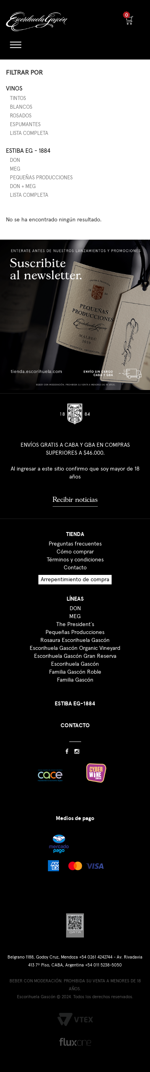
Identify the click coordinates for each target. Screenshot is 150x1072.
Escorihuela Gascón (75, 664)
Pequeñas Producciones (75, 632)
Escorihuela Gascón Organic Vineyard (75, 648)
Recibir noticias (75, 499)
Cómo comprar (75, 552)
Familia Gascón (75, 680)
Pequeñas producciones (41, 178)
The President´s (75, 624)
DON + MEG (23, 186)
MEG (15, 169)
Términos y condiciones (75, 560)
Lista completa (29, 133)
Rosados (21, 116)
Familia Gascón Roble (75, 672)
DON (15, 160)
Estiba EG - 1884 (28, 151)
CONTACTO (75, 725)
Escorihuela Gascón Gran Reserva (75, 656)
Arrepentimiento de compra (75, 579)
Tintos (18, 98)
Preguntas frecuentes (75, 544)
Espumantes (25, 124)
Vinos (14, 89)
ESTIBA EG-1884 (75, 703)
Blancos (21, 107)
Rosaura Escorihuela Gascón (75, 640)
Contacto (75, 568)
